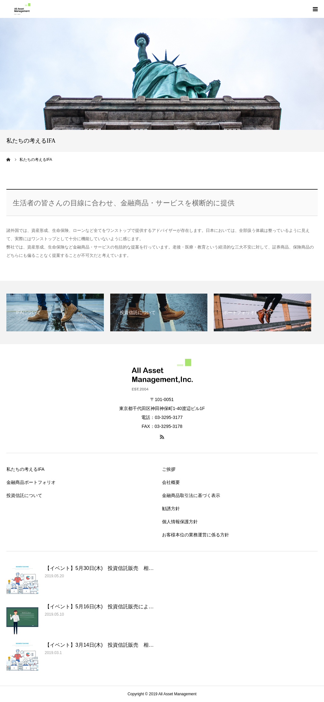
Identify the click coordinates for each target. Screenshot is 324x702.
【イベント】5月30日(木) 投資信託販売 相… (99, 568)
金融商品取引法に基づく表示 (191, 495)
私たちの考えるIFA (25, 469)
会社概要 (171, 482)
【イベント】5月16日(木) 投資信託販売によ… (99, 606)
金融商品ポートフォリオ (31, 482)
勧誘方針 (171, 508)
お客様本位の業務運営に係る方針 (195, 534)
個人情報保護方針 (180, 521)
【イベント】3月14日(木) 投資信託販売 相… (99, 645)
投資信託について (24, 495)
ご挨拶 (168, 469)
